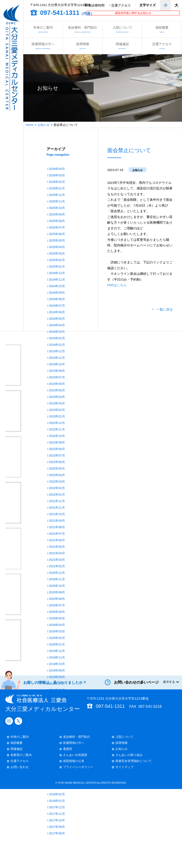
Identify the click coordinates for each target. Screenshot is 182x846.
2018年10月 (57, 742)
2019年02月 (57, 716)
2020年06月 (57, 612)
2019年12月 (57, 651)
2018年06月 (57, 768)
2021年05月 (57, 546)
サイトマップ (124, 475)
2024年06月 (57, 312)
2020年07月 (57, 605)
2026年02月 (57, 182)
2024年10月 (57, 286)
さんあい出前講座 (75, 463)
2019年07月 (57, 683)
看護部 (67, 457)
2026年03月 (57, 175)
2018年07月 (57, 761)
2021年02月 (57, 566)
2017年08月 (57, 833)
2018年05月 (57, 774)
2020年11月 (57, 579)
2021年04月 (57, 553)
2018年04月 (57, 781)
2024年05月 (57, 318)
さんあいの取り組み (129, 463)
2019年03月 (57, 709)
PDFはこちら (117, 285)
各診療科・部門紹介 (82, 29)
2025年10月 (57, 208)
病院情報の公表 (73, 469)
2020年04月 (57, 625)
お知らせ (43, 125)
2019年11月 (57, 657)
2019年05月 (57, 696)
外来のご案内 (43, 29)
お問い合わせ (19, 475)
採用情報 (82, 45)
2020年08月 (57, 599)
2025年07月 (57, 227)
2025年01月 (57, 266)
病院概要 (162, 29)
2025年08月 (57, 221)
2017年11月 (57, 814)
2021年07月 (57, 533)
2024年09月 (57, 292)
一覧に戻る (164, 309)
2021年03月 (57, 559)
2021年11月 (57, 507)
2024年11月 (57, 279)
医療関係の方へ (43, 45)
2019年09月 (57, 670)
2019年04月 (57, 703)
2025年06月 (57, 234)
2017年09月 (57, 827)
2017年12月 (57, 807)
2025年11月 (57, 201)
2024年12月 (57, 273)
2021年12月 (57, 501)
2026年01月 (57, 188)
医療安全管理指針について (133, 469)
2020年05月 (57, 618)
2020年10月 (57, 586)
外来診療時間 (94, 5)
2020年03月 (57, 631)
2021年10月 (57, 514)
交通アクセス (121, 5)
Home (30, 125)
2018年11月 (57, 735)
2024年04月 (57, 325)
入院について (122, 29)
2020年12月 (57, 572)
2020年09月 (57, 592)
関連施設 (122, 45)
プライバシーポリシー (78, 475)
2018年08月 (57, 755)
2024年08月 (57, 299)
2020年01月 (57, 644)
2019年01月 (57, 722)
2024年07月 (57, 305)
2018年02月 (57, 794)
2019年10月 (57, 664)
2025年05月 (57, 240)
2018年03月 (57, 787)
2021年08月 (57, 527)
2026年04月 (57, 169)
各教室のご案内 (21, 463)
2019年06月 (57, 690)
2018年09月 (57, 748)
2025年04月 (57, 247)
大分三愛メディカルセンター (42, 411)
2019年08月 (57, 677)
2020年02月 (57, 638)
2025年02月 (57, 260)
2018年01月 (57, 800)
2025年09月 (57, 214)
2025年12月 (57, 195)
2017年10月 (57, 820)
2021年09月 (57, 520)
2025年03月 (57, 253)
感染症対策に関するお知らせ (133, 13)
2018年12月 (57, 729)
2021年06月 (57, 540)
